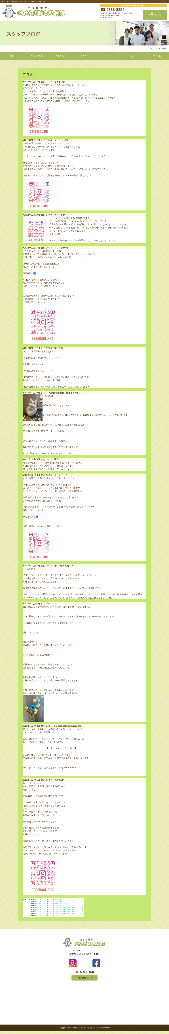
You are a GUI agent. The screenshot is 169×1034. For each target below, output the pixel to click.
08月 (44, 899)
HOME (164, 49)
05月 (52, 901)
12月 (60, 899)
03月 (44, 901)
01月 (35, 901)
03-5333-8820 (112, 9)
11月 (56, 899)
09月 (48, 899)
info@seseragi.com (84, 980)
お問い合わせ (155, 14)
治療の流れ (60, 56)
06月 (35, 899)
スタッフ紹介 (36, 56)
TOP (12, 56)
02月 (40, 901)
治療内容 (84, 56)
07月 (40, 899)
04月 (48, 901)
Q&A (133, 56)
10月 (52, 899)
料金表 (109, 56)
